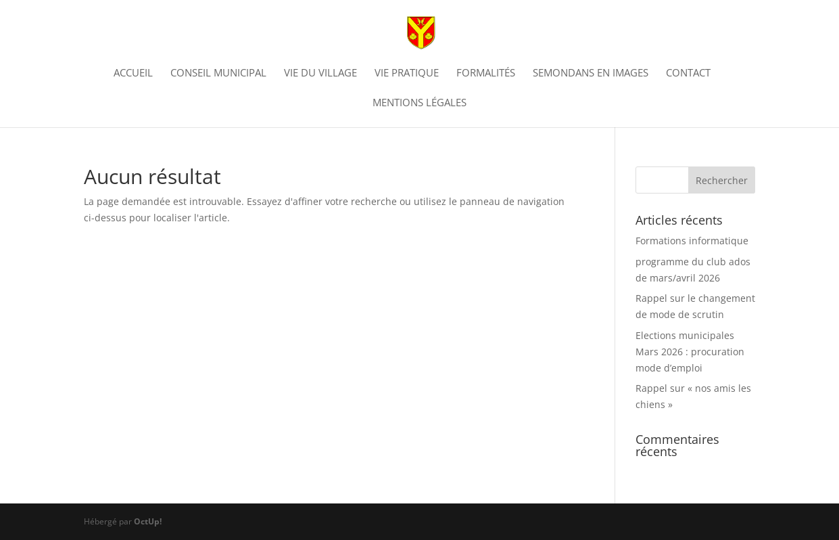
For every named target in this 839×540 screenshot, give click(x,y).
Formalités (485, 73)
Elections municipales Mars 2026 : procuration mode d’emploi (690, 351)
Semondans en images (590, 73)
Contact (688, 73)
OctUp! (148, 521)
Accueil (133, 73)
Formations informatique (692, 240)
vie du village (320, 73)
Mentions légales (419, 103)
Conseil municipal (218, 73)
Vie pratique (407, 73)
